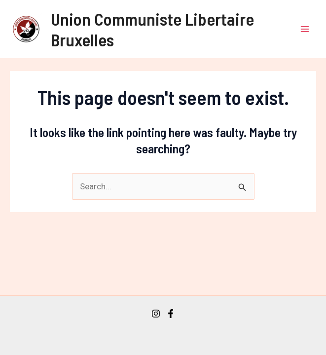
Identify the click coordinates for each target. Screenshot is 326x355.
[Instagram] (155, 313)
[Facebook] (170, 313)
